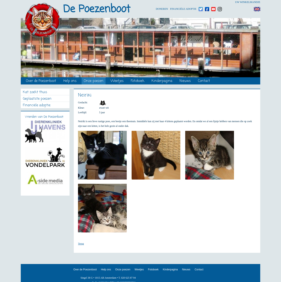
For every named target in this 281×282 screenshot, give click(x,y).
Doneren (162, 2)
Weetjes (117, 81)
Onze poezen (93, 81)
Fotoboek (137, 81)
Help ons (70, 81)
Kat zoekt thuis (35, 92)
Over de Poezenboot (41, 81)
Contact (204, 81)
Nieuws (185, 81)
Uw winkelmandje (247, 2)
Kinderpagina (162, 81)
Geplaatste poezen (37, 99)
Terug (81, 243)
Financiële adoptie (183, 2)
